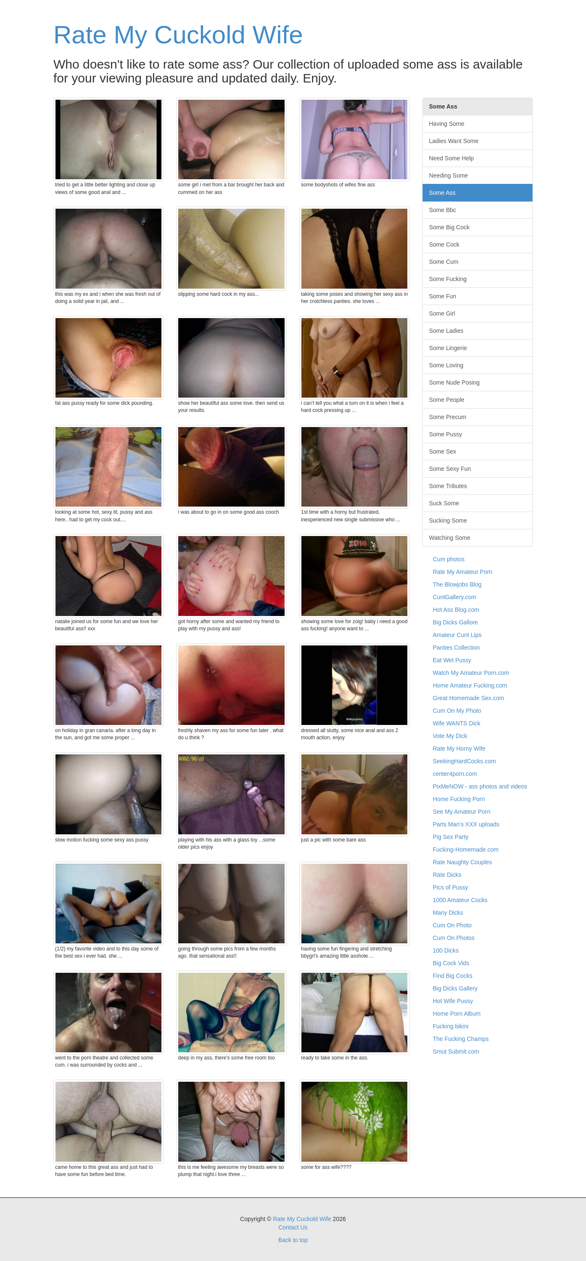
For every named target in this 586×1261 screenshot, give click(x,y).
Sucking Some (448, 520)
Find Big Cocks (452, 975)
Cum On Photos (454, 937)
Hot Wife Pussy (453, 1001)
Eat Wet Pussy (452, 660)
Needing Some (448, 175)
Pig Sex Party (451, 837)
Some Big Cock (449, 227)
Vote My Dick (450, 736)
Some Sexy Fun (450, 468)
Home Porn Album (457, 1013)
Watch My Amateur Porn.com (471, 672)
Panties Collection (456, 647)
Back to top (293, 1240)
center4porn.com (455, 773)
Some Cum (444, 261)
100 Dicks (446, 950)
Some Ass (442, 192)
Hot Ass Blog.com (456, 609)
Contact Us (292, 1227)
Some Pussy (445, 434)
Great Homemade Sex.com (468, 698)
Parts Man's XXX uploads (466, 824)
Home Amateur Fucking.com (470, 685)
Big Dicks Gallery (455, 988)
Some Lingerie (448, 348)
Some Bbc (443, 210)
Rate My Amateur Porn (463, 571)
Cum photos (449, 559)
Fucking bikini (451, 1026)
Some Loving (446, 365)
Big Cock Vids (451, 963)
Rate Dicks (447, 874)
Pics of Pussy (450, 887)
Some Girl (442, 313)
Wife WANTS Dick (456, 723)
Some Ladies (446, 330)
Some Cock (444, 244)
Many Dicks (448, 912)
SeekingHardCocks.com (464, 761)
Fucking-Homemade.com (466, 849)
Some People (447, 399)
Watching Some (449, 537)
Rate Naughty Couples (462, 862)
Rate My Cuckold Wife (178, 35)
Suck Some (444, 503)
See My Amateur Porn (462, 811)
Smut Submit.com (456, 1051)
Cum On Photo (452, 925)
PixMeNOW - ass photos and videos (480, 786)
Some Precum (448, 417)
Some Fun (443, 296)
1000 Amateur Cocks (460, 900)
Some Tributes (448, 486)
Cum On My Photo (457, 710)
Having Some (447, 123)
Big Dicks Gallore (455, 622)
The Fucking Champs (461, 1038)
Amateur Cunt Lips (457, 635)
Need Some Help (451, 158)
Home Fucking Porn (459, 799)
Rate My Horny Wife (459, 748)
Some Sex (443, 451)
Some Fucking (448, 279)
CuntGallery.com (454, 597)
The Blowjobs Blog (457, 584)
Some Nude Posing (454, 382)
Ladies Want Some (454, 141)
